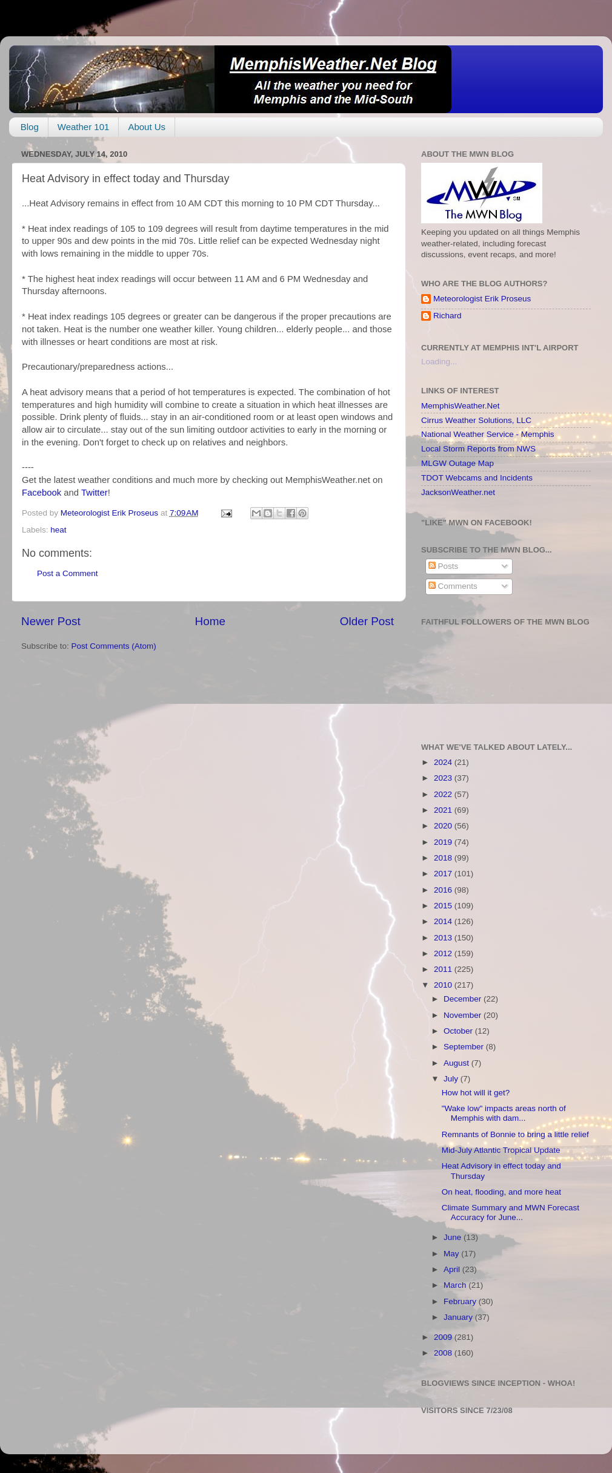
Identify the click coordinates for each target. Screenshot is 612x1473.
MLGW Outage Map (457, 463)
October (459, 1030)
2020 (444, 825)
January (459, 1317)
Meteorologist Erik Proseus (482, 298)
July (452, 1078)
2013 (444, 937)
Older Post (367, 621)
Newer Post (51, 621)
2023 (444, 777)
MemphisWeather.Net (460, 405)
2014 (444, 921)
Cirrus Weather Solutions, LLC (476, 420)
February (461, 1301)
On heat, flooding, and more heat (501, 1191)
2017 (444, 873)
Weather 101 (84, 127)
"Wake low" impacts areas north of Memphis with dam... (504, 1113)
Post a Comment (67, 573)
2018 (444, 857)
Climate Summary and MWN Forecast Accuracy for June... (510, 1212)
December (464, 998)
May (452, 1253)
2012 (444, 953)
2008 (444, 1352)
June (454, 1237)
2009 (444, 1337)
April (453, 1269)
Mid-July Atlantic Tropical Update (501, 1150)
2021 (444, 810)
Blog (30, 127)
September (465, 1046)
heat (58, 529)
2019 (444, 842)
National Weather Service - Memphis (487, 434)
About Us (146, 127)
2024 (444, 762)
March (456, 1285)
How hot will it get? (476, 1092)
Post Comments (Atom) (114, 646)
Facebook (41, 492)
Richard (447, 315)
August (457, 1063)
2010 (444, 984)
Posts (443, 566)
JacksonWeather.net (458, 492)
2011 (444, 969)
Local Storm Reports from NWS (478, 448)
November (464, 1015)
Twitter (94, 492)
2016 (444, 889)
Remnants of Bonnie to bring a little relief (515, 1134)
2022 (444, 794)
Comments (452, 586)
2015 (444, 905)
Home (210, 621)
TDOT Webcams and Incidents (477, 477)
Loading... (439, 361)
